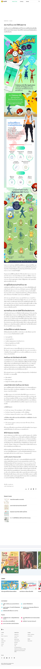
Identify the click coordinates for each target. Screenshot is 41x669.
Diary (2, 648)
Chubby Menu (30, 638)
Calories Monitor (17, 643)
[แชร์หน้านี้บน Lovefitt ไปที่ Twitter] (31, 489)
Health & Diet (16, 1)
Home (2, 637)
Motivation (16, 645)
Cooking (21, 1)
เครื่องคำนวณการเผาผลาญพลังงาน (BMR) (19, 654)
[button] (39, 1)
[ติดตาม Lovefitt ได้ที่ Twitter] (9, 660)
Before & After (16, 642)
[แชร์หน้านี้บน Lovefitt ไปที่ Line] (33, 489)
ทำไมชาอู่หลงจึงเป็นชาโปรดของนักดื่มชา (9, 595)
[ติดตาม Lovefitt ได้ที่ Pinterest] (12, 660)
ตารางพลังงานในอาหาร (17, 650)
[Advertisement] (20, 11)
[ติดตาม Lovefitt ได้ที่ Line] (14, 660)
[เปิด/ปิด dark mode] (2, 632)
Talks (15, 648)
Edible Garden (30, 643)
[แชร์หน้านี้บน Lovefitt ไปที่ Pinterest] (36, 489)
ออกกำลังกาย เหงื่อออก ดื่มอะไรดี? (26, 595)
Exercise (11, 20)
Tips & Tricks (16, 638)
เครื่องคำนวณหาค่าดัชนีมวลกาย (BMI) (20, 651)
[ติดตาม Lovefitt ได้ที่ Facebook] (2, 660)
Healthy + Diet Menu (31, 637)
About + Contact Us (4, 638)
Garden (26, 1)
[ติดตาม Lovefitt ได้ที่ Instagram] (4, 660)
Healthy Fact (16, 637)
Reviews (15, 646)
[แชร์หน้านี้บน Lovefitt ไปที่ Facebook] (29, 489)
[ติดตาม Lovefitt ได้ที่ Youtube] (7, 660)
